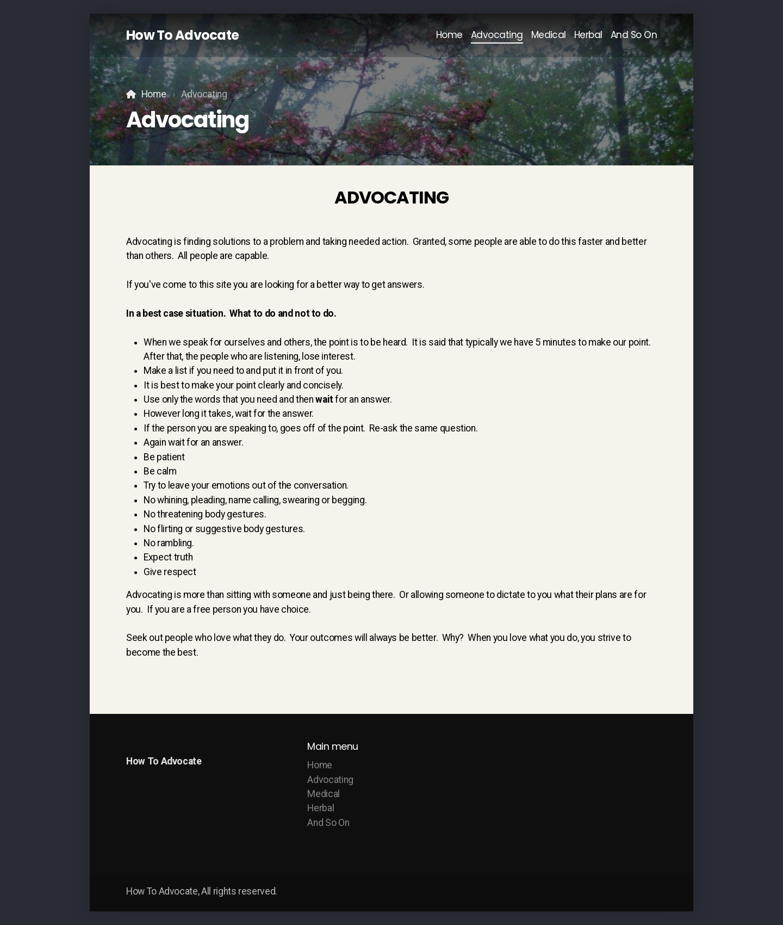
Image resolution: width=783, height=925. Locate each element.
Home (153, 94)
